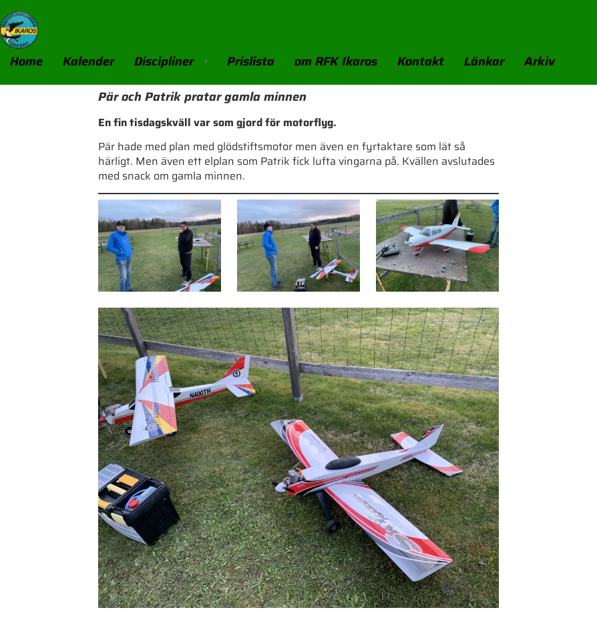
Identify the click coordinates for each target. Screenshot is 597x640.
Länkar (484, 61)
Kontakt (420, 61)
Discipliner (164, 61)
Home (26, 61)
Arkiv (539, 61)
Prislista (250, 61)
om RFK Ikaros (335, 61)
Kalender (88, 61)
